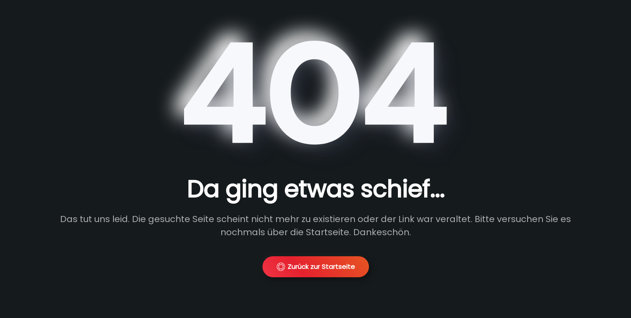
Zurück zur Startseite (316, 266)
